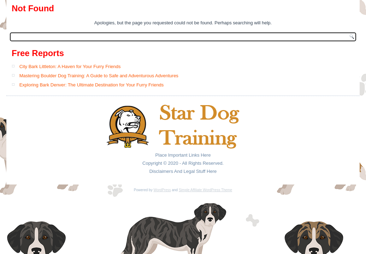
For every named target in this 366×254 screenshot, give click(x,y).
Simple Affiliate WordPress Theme (205, 190)
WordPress (162, 190)
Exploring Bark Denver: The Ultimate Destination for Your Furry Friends (91, 84)
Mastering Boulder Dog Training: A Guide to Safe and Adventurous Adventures (98, 75)
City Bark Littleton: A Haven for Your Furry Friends (70, 66)
